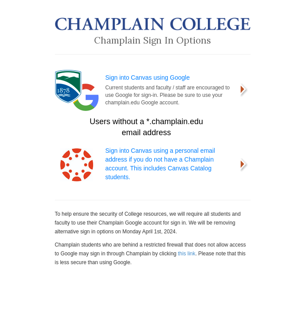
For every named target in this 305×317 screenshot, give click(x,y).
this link (187, 254)
